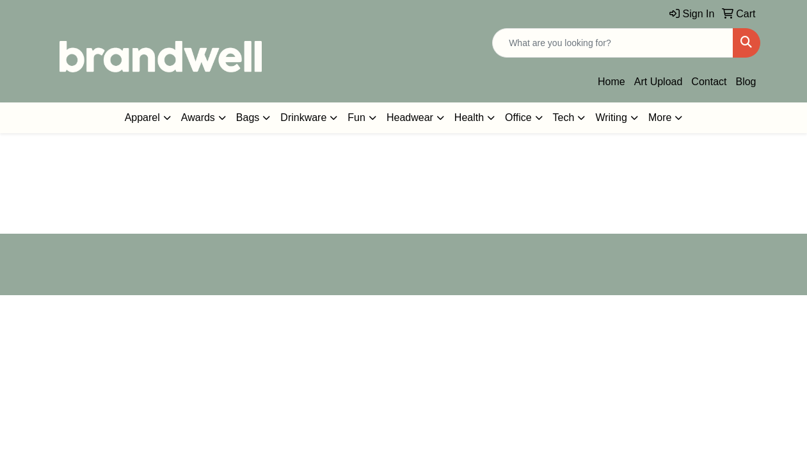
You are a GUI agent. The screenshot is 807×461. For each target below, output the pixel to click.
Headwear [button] (410, 117)
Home (611, 81)
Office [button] (518, 117)
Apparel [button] (142, 117)
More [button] (659, 117)
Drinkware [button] (303, 117)
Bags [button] (247, 117)
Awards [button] (198, 117)
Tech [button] (564, 117)
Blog (745, 81)
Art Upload (658, 81)
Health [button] (469, 117)
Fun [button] (356, 117)
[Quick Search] (612, 43)
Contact (708, 81)
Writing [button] (611, 117)
